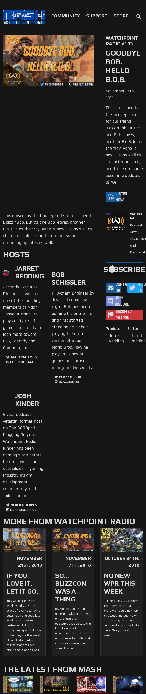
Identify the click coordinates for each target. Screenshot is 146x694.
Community (65, 15)
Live (40, 15)
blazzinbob (69, 382)
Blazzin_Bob (70, 377)
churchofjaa (21, 362)
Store (121, 15)
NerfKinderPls (23, 505)
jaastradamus (23, 357)
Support (96, 15)
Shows (20, 15)
